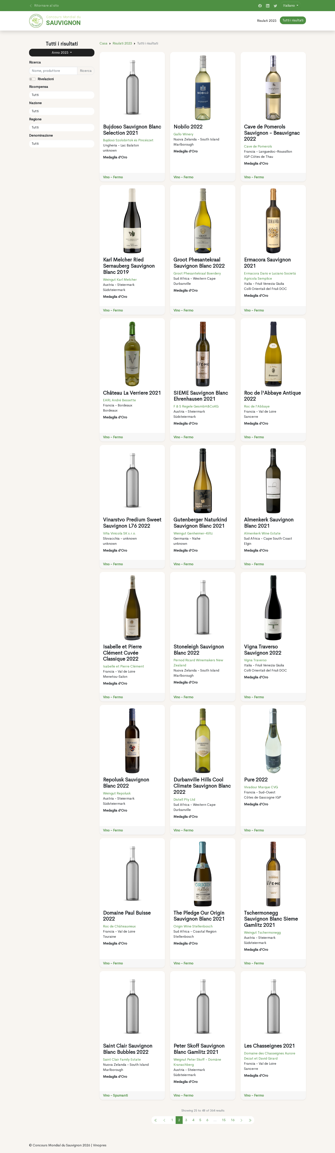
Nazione (35, 103)
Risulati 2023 (266, 20)
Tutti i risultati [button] (292, 20)
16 (233, 1120)
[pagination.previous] (155, 1120)
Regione (35, 119)
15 (224, 1120)
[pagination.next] (241, 1120)
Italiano (289, 5)
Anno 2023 (60, 52)
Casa (103, 43)
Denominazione (41, 135)
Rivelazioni (46, 79)
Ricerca (35, 62)
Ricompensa (38, 86)
